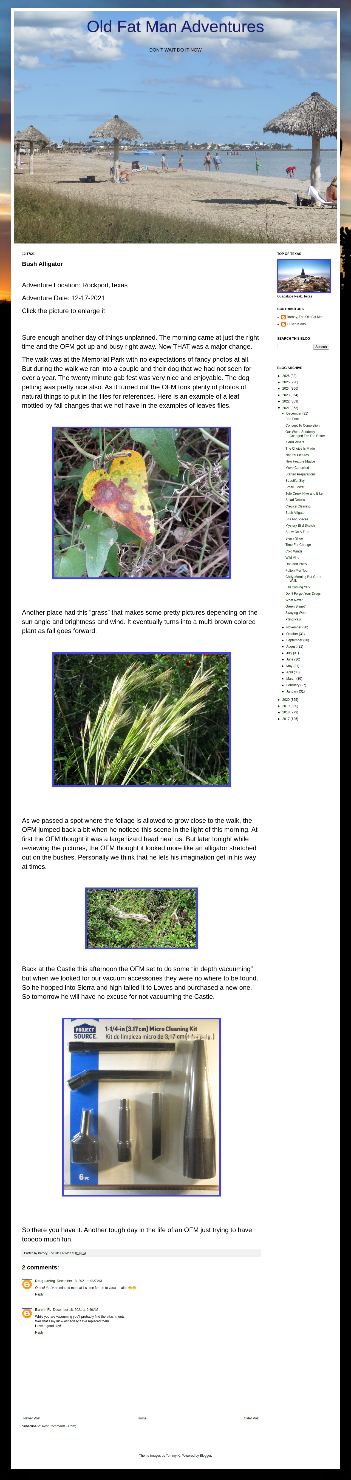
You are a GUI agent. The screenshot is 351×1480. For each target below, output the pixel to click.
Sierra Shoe (294, 538)
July (289, 653)
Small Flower (294, 487)
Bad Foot (292, 419)
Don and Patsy (296, 564)
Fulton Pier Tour (297, 570)
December (294, 413)
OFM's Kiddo (296, 324)
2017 (286, 719)
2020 (286, 700)
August (292, 646)
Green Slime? (295, 606)
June (290, 659)
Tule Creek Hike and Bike (304, 493)
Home (142, 1418)
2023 (286, 395)
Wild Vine (292, 558)
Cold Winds (293, 551)
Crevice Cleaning (297, 506)
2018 (286, 712)
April (290, 672)
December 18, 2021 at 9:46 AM (75, 1310)
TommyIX (173, 1456)
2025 (286, 382)
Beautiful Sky (295, 481)
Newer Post (31, 1418)
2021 (286, 408)
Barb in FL (43, 1310)
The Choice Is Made (300, 448)
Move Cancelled (297, 468)
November (294, 627)
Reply (39, 1294)
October (292, 634)
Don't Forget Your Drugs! (303, 594)
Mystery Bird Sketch (300, 526)
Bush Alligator (295, 513)
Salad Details (295, 500)
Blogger (205, 1456)
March (291, 679)
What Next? (294, 600)
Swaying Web (295, 613)
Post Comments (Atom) (59, 1426)
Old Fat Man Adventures (175, 26)
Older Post (251, 1418)
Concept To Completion (302, 425)
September (294, 640)
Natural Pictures (297, 455)
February (293, 685)
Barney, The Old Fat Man (305, 317)
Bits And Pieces (296, 519)
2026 (286, 376)
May (289, 666)
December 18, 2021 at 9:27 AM (79, 1281)
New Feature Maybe (300, 461)
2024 (286, 388)
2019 (286, 706)
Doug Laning (45, 1281)
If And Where (294, 442)
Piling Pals (293, 619)
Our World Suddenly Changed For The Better (305, 434)
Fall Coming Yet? (297, 587)
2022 (286, 401)
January (292, 691)
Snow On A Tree (297, 532)
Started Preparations (300, 474)
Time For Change (298, 545)
